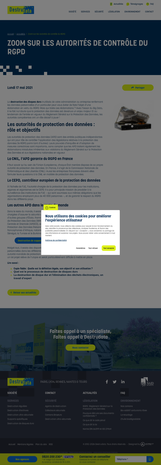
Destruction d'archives (17, 410)
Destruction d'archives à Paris (80, 452)
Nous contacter (80, 347)
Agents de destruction (55, 406)
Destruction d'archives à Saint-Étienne (106, 457)
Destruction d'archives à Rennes (56, 452)
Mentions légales (25, 444)
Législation (114, 11)
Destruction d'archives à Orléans (104, 455)
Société (72, 11)
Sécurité (99, 11)
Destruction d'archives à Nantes (106, 452)
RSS (51, 444)
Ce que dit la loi (90, 424)
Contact (149, 11)
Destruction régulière (17, 406)
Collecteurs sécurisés (55, 410)
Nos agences (22, 459)
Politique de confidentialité (56, 240)
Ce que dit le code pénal (94, 420)
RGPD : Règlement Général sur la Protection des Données (98, 407)
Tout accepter (108, 248)
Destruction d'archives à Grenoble (77, 457)
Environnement (132, 11)
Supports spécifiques (17, 419)
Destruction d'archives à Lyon (52, 457)
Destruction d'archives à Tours (55, 455)
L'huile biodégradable (130, 419)
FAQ (150, 4)
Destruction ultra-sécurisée (20, 414)
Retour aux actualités (23, 292)
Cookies (52, 207)
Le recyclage (126, 414)
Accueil (11, 444)
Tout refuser (93, 248)
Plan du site (41, 444)
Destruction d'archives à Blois (80, 455)
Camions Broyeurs (53, 414)
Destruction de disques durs (20, 423)
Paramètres (80, 248)
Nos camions (127, 406)
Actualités (116, 4)
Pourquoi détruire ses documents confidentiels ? (98, 414)
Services (85, 11)
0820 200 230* (52, 457)
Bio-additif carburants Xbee (134, 410)
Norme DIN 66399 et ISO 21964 (97, 428)
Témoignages (134, 4)
